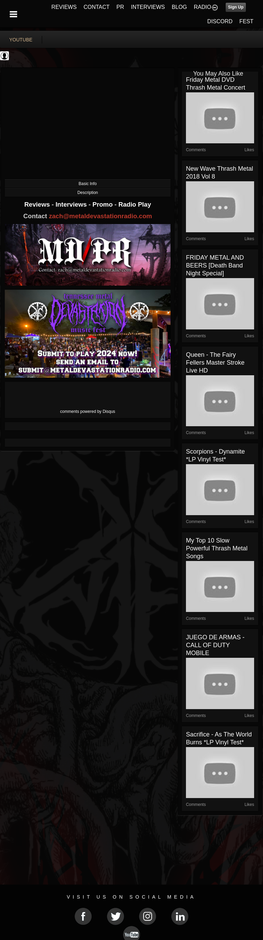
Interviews (71, 204)
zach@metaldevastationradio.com (100, 216)
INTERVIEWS (148, 7)
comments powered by (87, 411)
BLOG (179, 7)
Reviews (38, 204)
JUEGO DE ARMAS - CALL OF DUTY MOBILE (215, 645)
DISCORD (220, 21)
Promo (103, 204)
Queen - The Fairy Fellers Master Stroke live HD (215, 362)
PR (120, 7)
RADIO (202, 7)
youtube (21, 39)
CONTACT (97, 7)
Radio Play (134, 204)
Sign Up (235, 7)
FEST (246, 21)
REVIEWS (64, 7)
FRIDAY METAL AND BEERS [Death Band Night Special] (215, 265)
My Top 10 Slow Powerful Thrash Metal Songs (217, 548)
